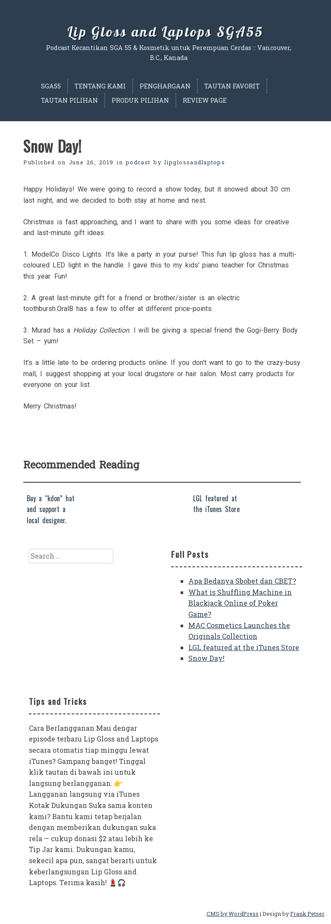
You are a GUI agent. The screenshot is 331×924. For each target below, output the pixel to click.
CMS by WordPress (232, 913)
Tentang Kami (100, 86)
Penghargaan (165, 86)
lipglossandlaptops (194, 162)
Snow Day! (206, 658)
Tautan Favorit (232, 86)
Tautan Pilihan (69, 100)
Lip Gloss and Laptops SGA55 (165, 31)
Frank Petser (307, 913)
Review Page (205, 100)
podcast (138, 162)
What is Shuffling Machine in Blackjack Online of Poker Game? (240, 603)
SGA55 (51, 86)
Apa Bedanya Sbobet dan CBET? (242, 580)
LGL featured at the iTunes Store (243, 647)
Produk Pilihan (140, 100)
